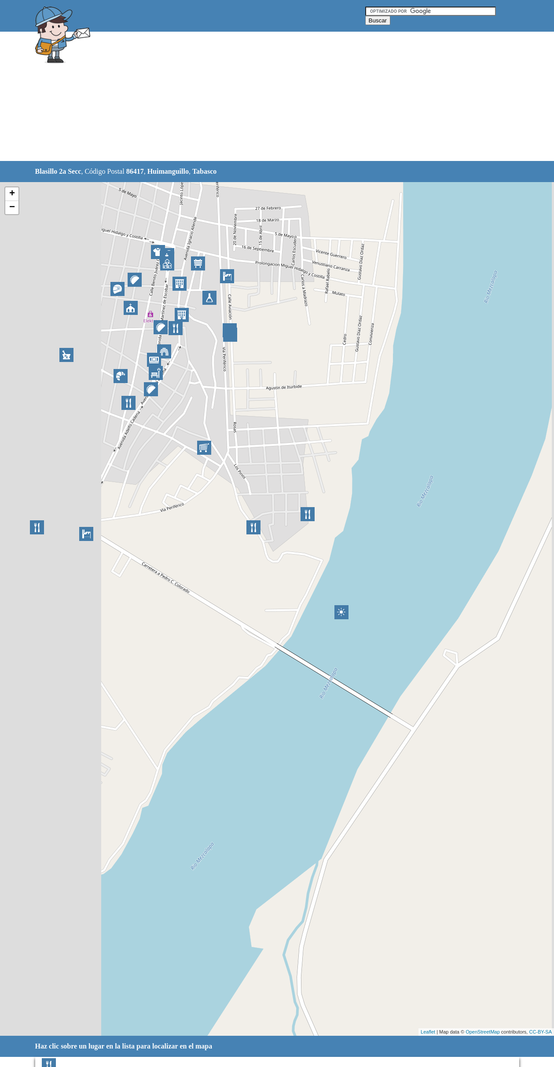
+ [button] (12, 194)
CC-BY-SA (540, 1031)
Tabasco (204, 171)
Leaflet (428, 1031)
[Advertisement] (255, 96)
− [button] (12, 207)
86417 (135, 171)
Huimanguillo (168, 171)
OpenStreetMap (483, 1031)
